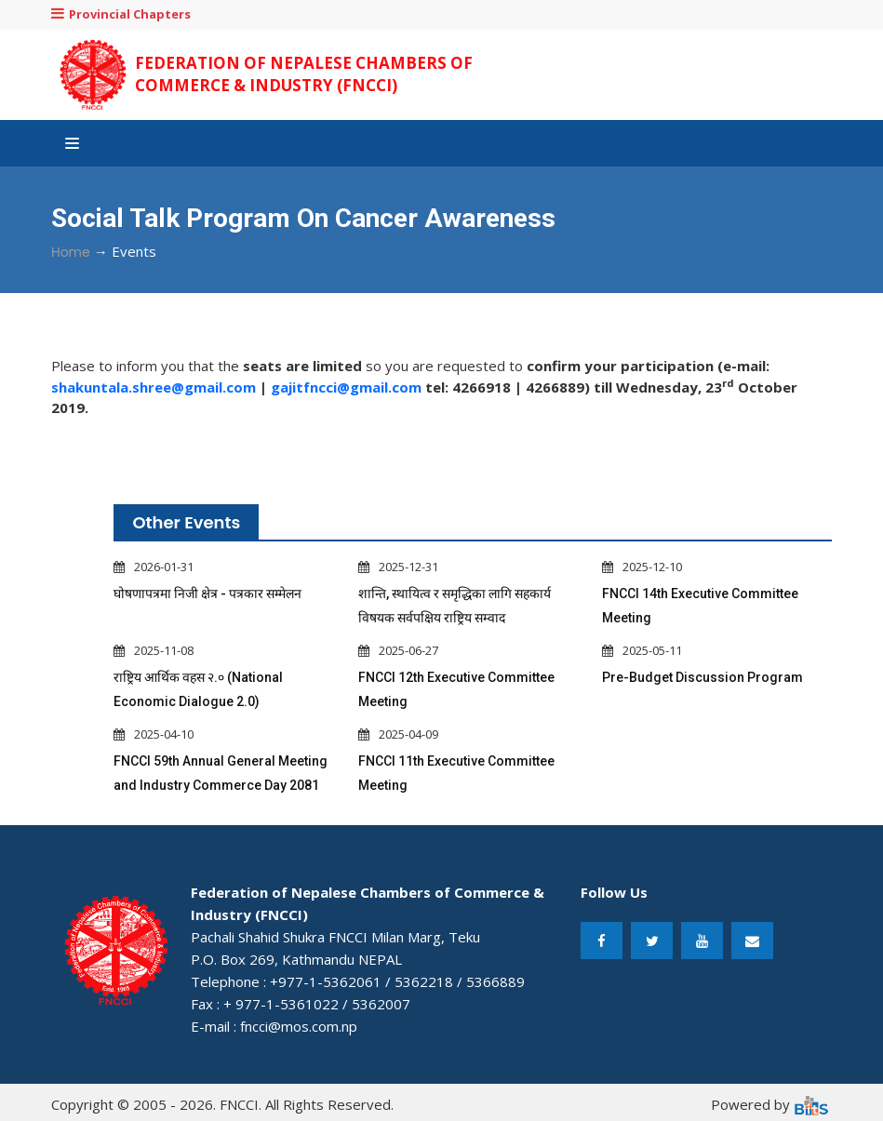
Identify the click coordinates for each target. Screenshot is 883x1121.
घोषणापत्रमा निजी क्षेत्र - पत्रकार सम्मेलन (207, 593)
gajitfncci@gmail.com (346, 387)
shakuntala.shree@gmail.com (153, 387)
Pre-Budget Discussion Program (702, 677)
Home (70, 252)
